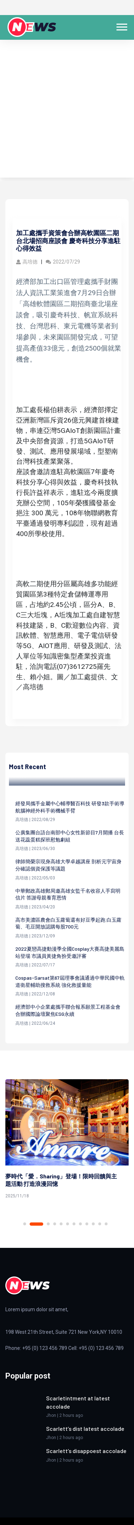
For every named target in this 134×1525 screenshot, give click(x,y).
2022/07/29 (63, 262)
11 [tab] (99, 1223)
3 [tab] (48, 1223)
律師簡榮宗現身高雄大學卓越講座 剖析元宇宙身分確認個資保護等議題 (68, 865)
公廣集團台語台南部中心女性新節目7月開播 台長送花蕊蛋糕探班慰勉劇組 (69, 836)
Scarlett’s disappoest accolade (86, 1450)
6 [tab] (67, 1223)
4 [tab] (54, 1223)
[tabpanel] (67, 1140)
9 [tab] (86, 1223)
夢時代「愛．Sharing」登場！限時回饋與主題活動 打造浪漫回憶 (61, 1180)
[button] (121, 25)
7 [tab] (74, 1223)
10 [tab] (93, 1223)
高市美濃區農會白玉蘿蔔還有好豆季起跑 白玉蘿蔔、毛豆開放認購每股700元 (68, 923)
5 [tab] (61, 1223)
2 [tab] (36, 1224)
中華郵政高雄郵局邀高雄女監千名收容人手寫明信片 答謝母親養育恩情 (67, 894)
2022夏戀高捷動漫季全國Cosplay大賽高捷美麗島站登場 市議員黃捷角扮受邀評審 (69, 952)
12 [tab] (106, 1223)
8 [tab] (80, 1223)
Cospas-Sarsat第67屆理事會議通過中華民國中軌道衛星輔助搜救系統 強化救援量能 (70, 981)
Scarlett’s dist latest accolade (85, 1428)
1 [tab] (24, 1223)
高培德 (27, 262)
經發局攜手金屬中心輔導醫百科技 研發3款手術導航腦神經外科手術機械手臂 (69, 807)
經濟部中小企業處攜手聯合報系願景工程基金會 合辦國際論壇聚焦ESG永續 (67, 1010)
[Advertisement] (67, 110)
